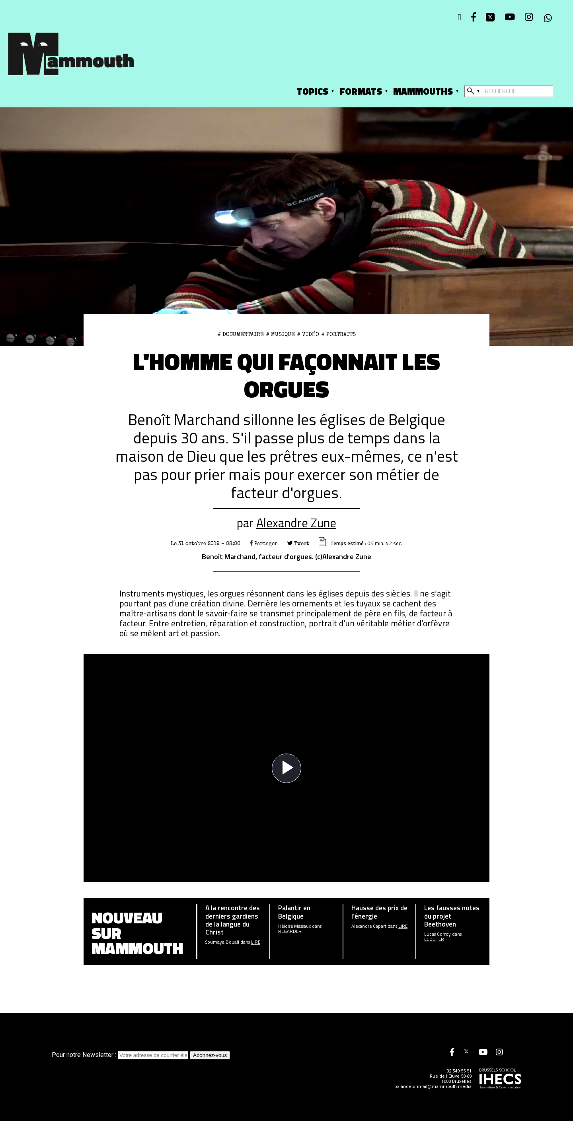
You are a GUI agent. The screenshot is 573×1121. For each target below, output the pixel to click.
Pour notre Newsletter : (121, 1055)
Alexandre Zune (296, 522)
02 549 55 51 (459, 1071)
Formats (361, 91)
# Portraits (339, 334)
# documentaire (241, 334)
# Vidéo (308, 334)
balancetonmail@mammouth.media (433, 1086)
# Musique (280, 334)
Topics (312, 91)
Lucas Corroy (437, 933)
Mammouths (423, 91)
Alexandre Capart (368, 926)
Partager (264, 543)
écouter (434, 939)
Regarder (290, 931)
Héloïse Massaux (294, 926)
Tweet (298, 543)
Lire (255, 941)
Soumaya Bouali (222, 941)
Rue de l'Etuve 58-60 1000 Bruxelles (451, 1079)
